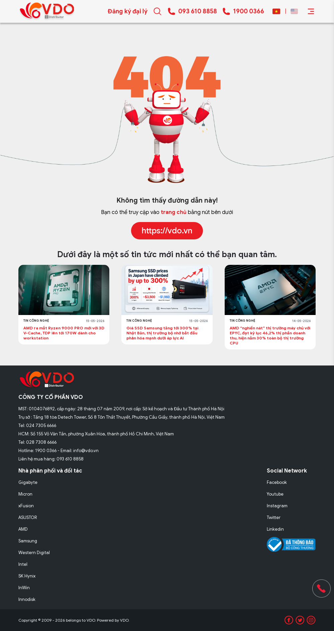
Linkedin (275, 529)
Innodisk (26, 599)
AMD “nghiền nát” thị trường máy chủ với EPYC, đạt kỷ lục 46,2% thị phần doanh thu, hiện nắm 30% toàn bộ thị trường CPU (270, 335)
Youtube (275, 494)
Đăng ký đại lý (127, 11)
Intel (22, 564)
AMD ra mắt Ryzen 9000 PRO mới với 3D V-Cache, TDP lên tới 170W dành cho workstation (63, 332)
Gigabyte (27, 482)
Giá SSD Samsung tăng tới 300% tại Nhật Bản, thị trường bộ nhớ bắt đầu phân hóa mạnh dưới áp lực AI (162, 332)
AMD (23, 529)
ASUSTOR (27, 517)
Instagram (277, 506)
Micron (25, 494)
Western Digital (34, 552)
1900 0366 (248, 11)
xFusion (26, 506)
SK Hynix (26, 576)
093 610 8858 (197, 11)
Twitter (274, 517)
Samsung (27, 541)
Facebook (277, 482)
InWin (24, 588)
